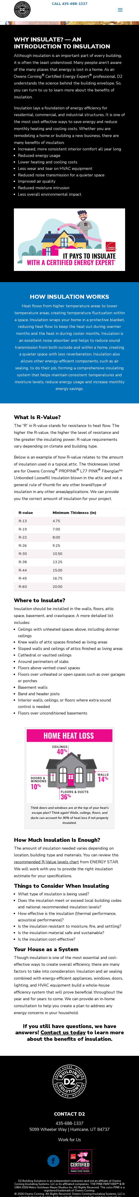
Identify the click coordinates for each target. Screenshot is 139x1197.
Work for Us (69, 1140)
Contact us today (63, 1032)
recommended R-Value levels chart (46, 862)
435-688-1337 (69, 1123)
